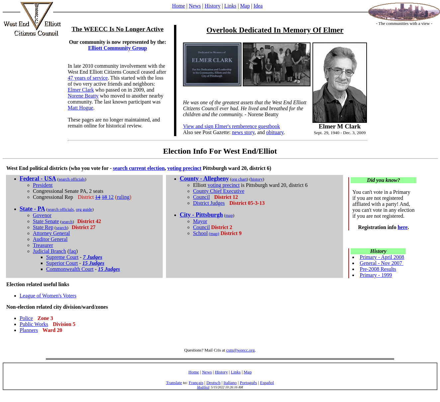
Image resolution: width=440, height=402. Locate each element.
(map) (214, 233)
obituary (274, 132)
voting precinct (184, 168)
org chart (239, 179)
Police (26, 318)
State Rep (43, 227)
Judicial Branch (49, 251)
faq (72, 251)
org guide (84, 209)
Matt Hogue (80, 108)
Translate (174, 382)
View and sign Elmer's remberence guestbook (231, 126)
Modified (203, 387)
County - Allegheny (204, 178)
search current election (139, 168)
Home (178, 6)
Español (267, 382)
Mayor (200, 221)
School (200, 233)
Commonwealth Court (70, 269)
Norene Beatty (83, 96)
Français (196, 382)
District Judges (209, 203)
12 (108, 197)
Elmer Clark (81, 90)
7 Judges (92, 257)
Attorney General (51, 233)
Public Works (34, 324)
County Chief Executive (218, 191)
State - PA (32, 208)
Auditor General (50, 239)
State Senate (46, 221)
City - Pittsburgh (201, 214)
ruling (123, 197)
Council (201, 197)
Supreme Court (62, 257)
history (257, 179)
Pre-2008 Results (378, 269)
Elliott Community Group (117, 48)
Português (248, 382)
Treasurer (43, 245)
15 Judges (93, 263)
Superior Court (62, 263)
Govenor (42, 215)
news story (243, 132)
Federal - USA (38, 178)
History (212, 6)
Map (245, 6)
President (43, 185)
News (195, 6)
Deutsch (213, 382)
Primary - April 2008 (382, 257)
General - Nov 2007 (381, 263)
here (402, 227)
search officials (72, 179)
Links (230, 6)
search (66, 221)
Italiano (230, 382)
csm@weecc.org (240, 350)
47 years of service (88, 78)
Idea (258, 6)
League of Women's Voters (48, 295)
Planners (29, 330)
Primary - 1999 (376, 275)
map (229, 215)
